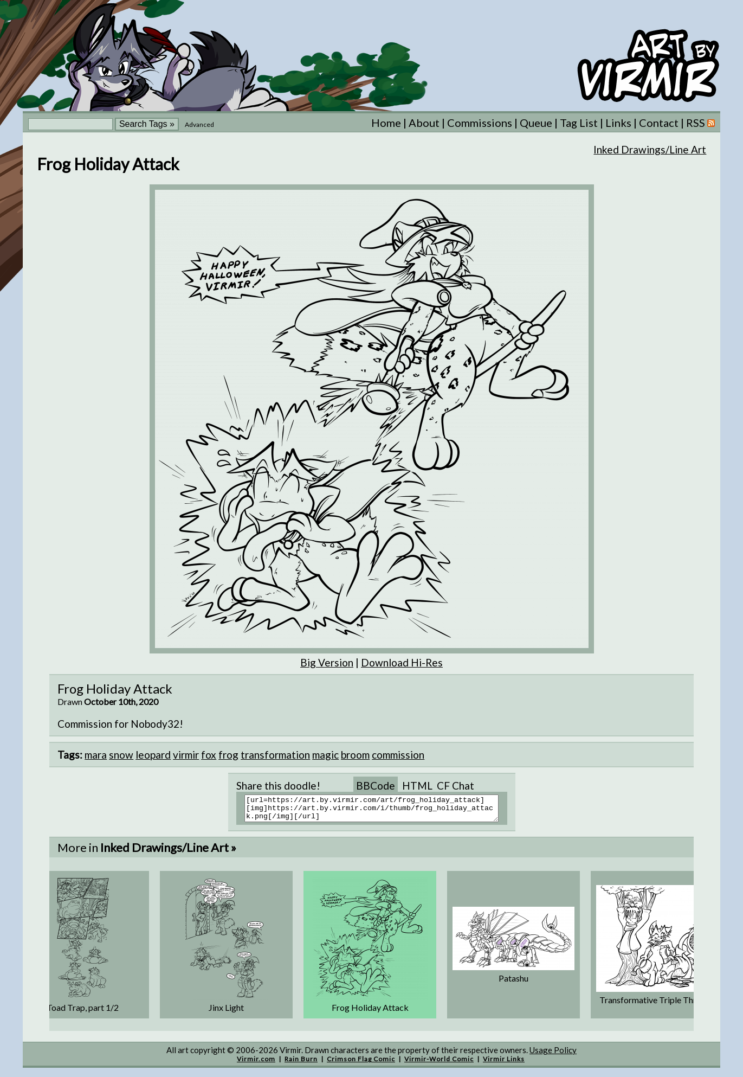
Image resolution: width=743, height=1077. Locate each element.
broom (355, 754)
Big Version (326, 662)
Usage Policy (553, 1055)
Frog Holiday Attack (370, 1012)
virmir (186, 754)
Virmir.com (256, 1064)
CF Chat (455, 785)
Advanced (199, 124)
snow (121, 754)
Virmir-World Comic (439, 1064)
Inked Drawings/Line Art (649, 149)
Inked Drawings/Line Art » (168, 852)
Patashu (513, 983)
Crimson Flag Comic (361, 1064)
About (424, 122)
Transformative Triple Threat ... (657, 1004)
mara (96, 754)
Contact (659, 122)
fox (208, 754)
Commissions (479, 122)
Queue (536, 122)
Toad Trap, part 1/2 (83, 1012)
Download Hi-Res (402, 662)
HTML (417, 785)
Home (386, 122)
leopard (153, 754)
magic (325, 754)
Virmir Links (504, 1064)
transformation (275, 754)
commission (398, 754)
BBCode (375, 785)
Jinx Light (226, 1012)
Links (618, 122)
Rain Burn (301, 1064)
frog (228, 754)
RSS (700, 122)
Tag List (579, 122)
